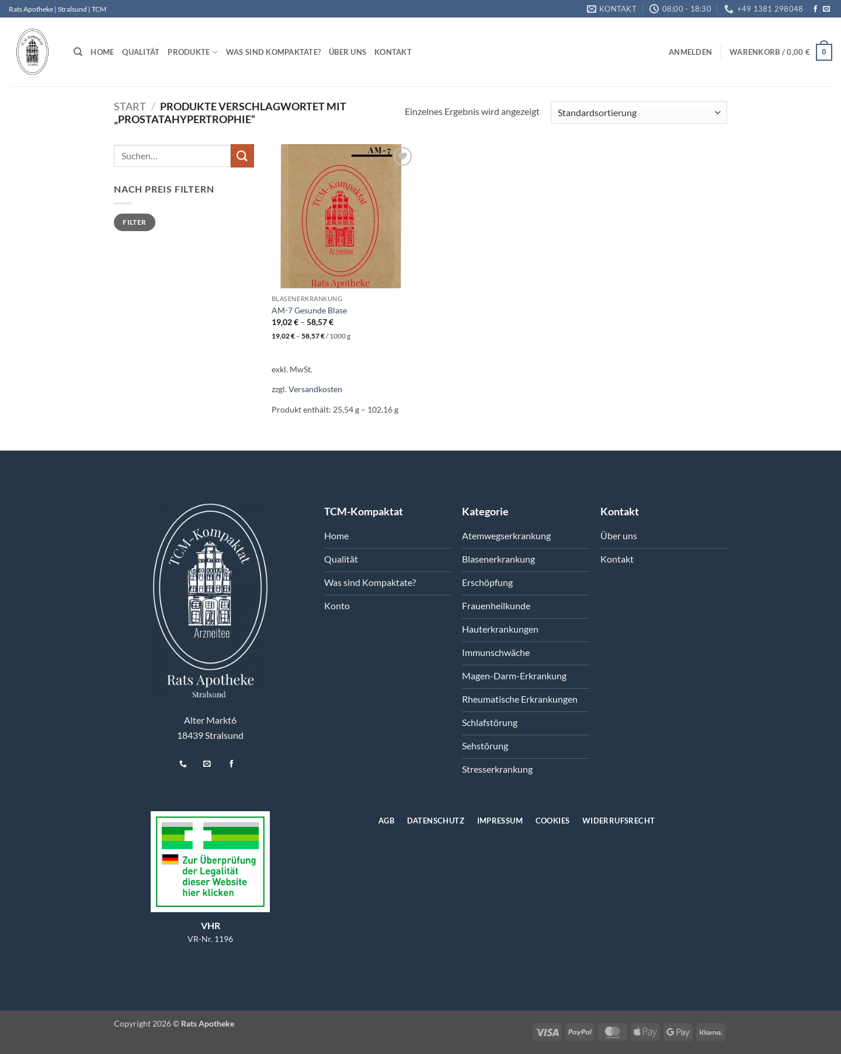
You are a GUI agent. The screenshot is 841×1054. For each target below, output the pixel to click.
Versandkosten (315, 389)
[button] (690, 52)
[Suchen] (78, 52)
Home (102, 52)
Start (130, 106)
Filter (134, 222)
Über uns (347, 52)
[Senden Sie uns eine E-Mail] (826, 9)
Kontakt (393, 52)
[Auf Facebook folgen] (815, 9)
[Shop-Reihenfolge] (639, 112)
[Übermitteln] (242, 155)
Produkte (193, 52)
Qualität (140, 52)
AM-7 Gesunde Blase (309, 310)
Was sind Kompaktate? (273, 52)
